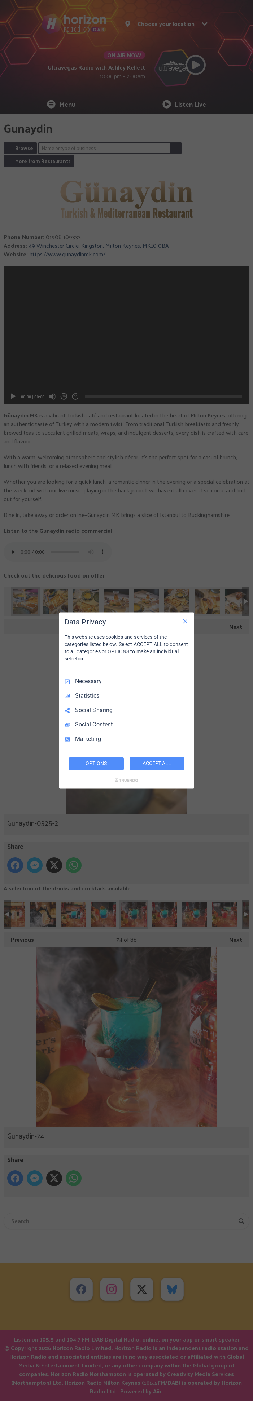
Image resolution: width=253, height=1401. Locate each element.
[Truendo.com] (126, 780)
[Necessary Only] (185, 621)
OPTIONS (96, 763)
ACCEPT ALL (157, 763)
